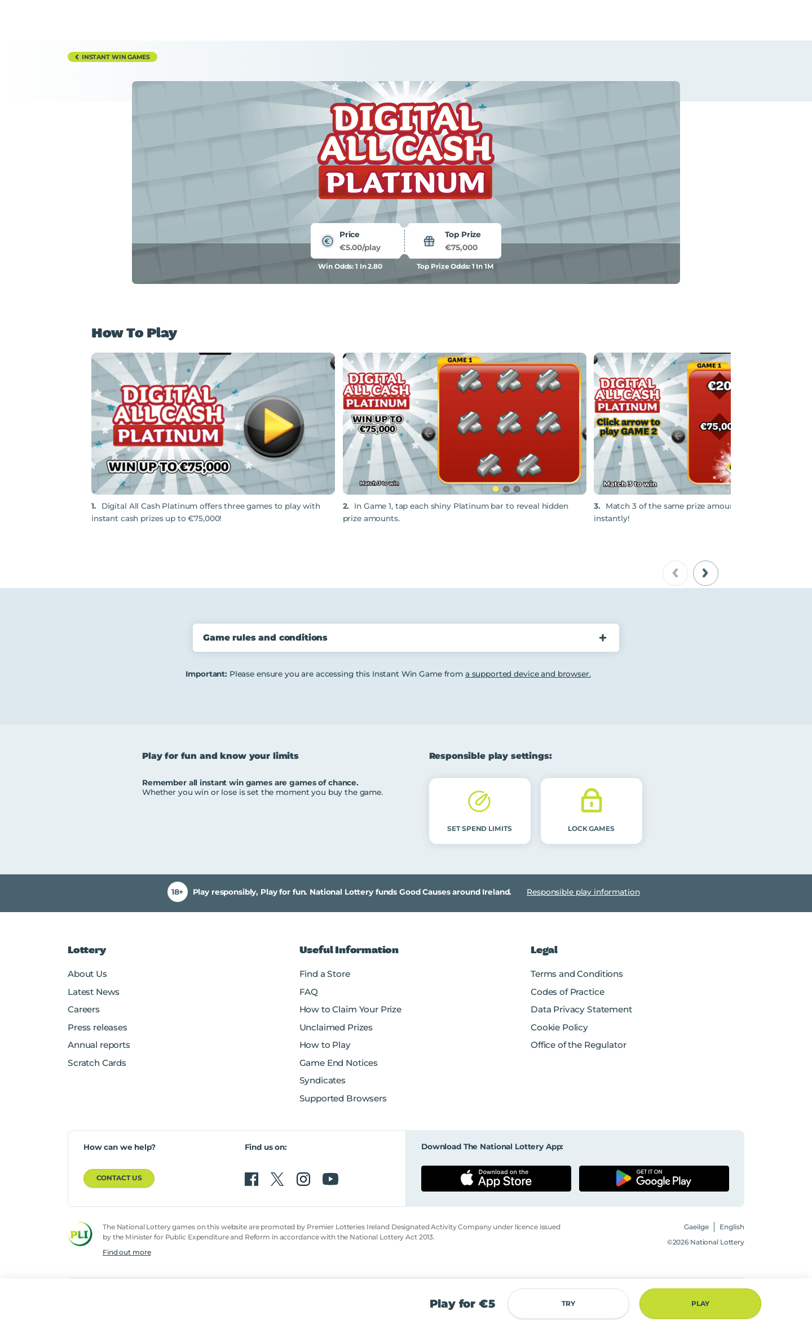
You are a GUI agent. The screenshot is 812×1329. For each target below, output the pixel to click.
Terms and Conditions (577, 973)
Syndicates (322, 1080)
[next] (705, 573)
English (732, 1227)
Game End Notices (338, 1062)
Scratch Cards (97, 1062)
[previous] (675, 573)
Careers (84, 1009)
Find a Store (324, 973)
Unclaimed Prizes (336, 1027)
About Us (87, 973)
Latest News (94, 991)
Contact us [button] (119, 1178)
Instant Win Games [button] (111, 57)
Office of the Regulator (578, 1044)
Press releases (97, 1027)
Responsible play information (583, 891)
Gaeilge (696, 1227)
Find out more (127, 1252)
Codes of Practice (567, 991)
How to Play (325, 1044)
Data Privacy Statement (581, 1009)
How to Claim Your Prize (350, 1009)
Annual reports (99, 1044)
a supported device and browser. (528, 673)
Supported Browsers (343, 1098)
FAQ (309, 991)
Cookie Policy (559, 1027)
